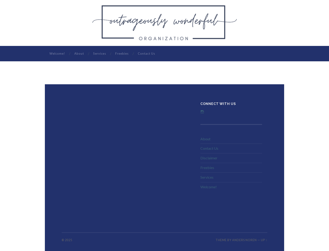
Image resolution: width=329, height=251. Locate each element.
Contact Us (146, 53)
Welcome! (57, 53)
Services (99, 53)
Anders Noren (244, 240)
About (79, 53)
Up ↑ (264, 240)
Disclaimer (208, 158)
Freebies (122, 53)
